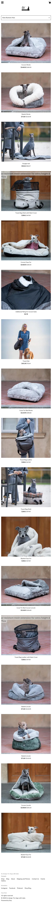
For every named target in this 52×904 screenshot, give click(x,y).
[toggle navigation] (2, 2)
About (13, 879)
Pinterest (20, 888)
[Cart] (50, 3)
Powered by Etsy (6, 900)
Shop (3, 879)
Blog (8, 879)
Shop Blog (28, 888)
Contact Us (35, 879)
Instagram (4, 888)
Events (43, 879)
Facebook (12, 888)
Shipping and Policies (23, 879)
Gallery (3, 881)
